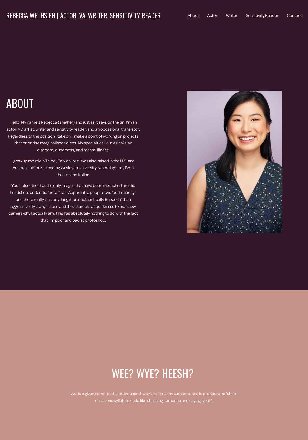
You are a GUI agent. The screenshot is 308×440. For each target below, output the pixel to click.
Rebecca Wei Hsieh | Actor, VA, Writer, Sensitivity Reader (83, 15)
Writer (231, 15)
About (193, 15)
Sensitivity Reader (262, 15)
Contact (294, 15)
